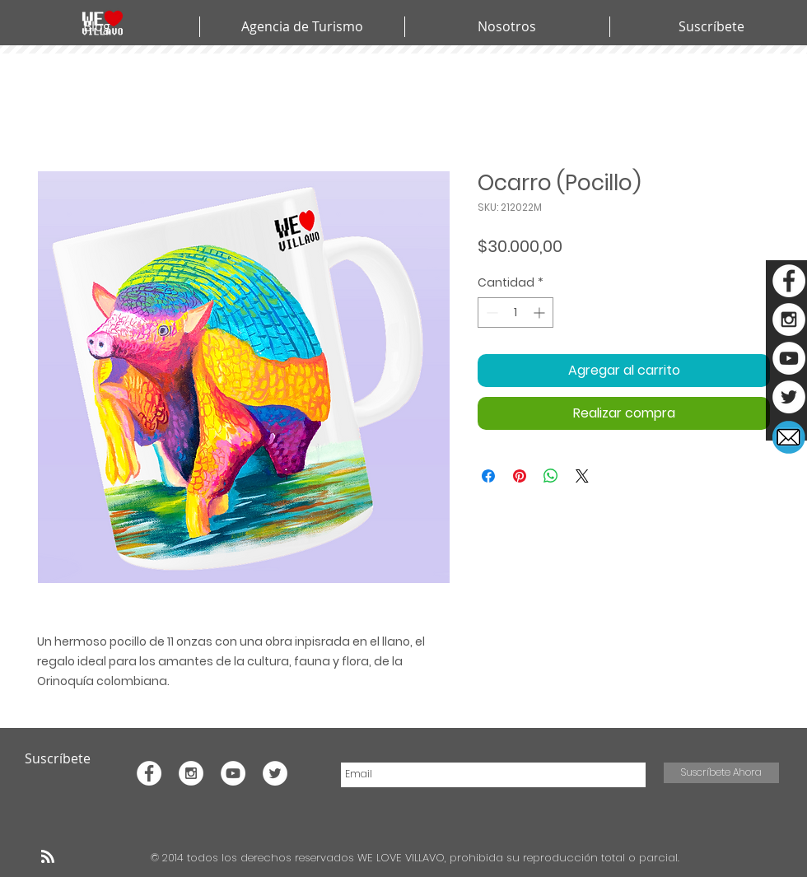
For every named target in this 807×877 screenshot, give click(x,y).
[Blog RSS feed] (47, 857)
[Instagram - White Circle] (788, 319)
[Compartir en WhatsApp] (551, 476)
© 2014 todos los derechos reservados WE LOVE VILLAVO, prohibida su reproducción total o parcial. (417, 857)
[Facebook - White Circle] (788, 280)
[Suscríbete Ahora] (721, 773)
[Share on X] (582, 476)
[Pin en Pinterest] (519, 476)
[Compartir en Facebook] (488, 476)
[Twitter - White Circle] (788, 396)
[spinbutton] (515, 312)
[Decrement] (490, 312)
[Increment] (540, 312)
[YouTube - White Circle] (788, 358)
